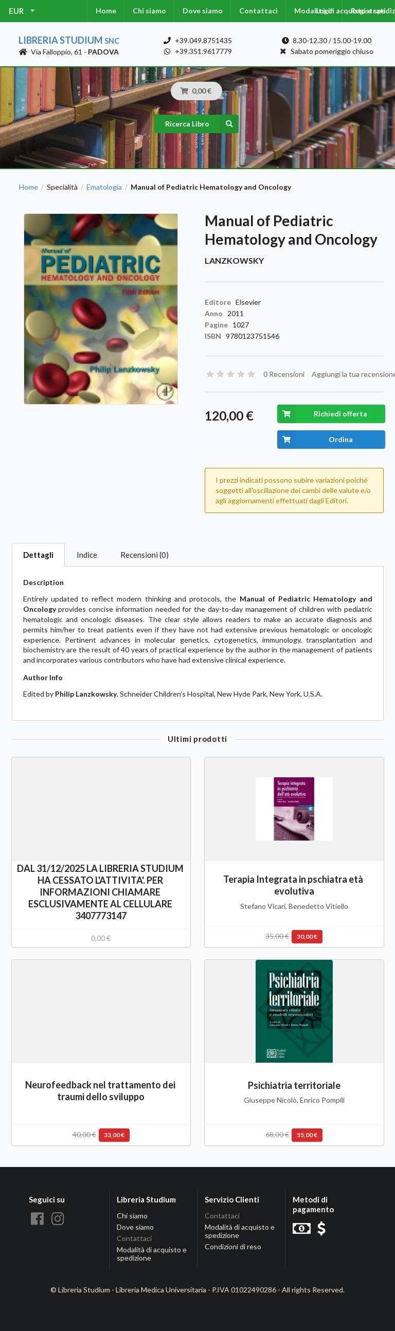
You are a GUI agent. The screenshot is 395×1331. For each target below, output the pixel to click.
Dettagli (38, 554)
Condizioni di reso (233, 1246)
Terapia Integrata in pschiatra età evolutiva (294, 885)
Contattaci (258, 10)
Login (325, 10)
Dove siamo (203, 10)
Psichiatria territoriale (294, 1085)
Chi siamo (149, 10)
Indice (87, 554)
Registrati (368, 10)
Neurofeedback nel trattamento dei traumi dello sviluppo (101, 1090)
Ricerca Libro (202, 124)
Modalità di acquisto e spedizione (152, 1253)
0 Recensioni (283, 374)
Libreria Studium (69, 40)
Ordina (315, 439)
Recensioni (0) (144, 554)
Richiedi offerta (322, 414)
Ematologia (104, 187)
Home (106, 10)
